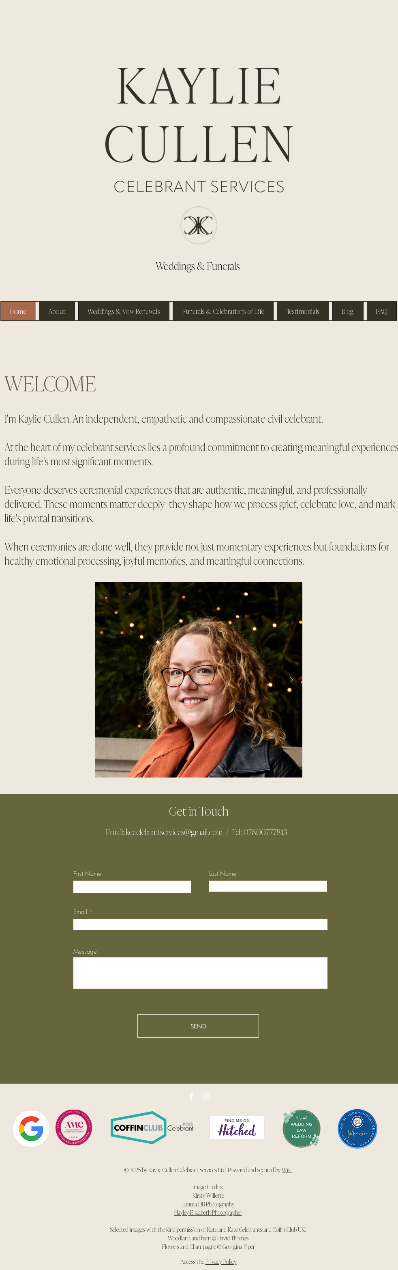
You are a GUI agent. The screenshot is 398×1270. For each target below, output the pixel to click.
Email (80, 912)
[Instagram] (206, 1096)
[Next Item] (291, 680)
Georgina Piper (238, 1246)
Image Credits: (208, 1186)
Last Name (222, 874)
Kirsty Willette (208, 1195)
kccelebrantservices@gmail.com (174, 831)
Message (85, 952)
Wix (287, 1169)
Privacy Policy (221, 1261)
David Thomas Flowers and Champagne (205, 1242)
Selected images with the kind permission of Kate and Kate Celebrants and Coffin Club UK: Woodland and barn (208, 1233)
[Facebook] (191, 1096)
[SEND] (198, 1026)
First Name (87, 874)
